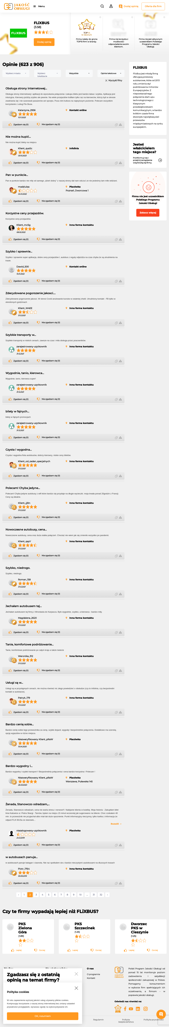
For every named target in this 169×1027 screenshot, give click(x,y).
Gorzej (42, 950)
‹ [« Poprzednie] (18, 894)
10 (80, 894)
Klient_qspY (24, 541)
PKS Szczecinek (85, 926)
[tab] (98, 969)
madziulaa (23, 186)
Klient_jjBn (24, 503)
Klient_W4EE (25, 308)
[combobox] (15, 73)
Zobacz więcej (148, 212)
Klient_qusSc (25, 148)
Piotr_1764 (24, 868)
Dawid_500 (22, 266)
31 (94, 894)
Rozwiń (115, 824)
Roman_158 (24, 579)
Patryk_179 (24, 697)
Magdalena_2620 (27, 618)
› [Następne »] (107, 894)
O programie (93, 974)
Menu (41, 6)
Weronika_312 (25, 656)
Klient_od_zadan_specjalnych (34, 461)
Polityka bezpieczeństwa (126, 1020)
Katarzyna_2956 (27, 110)
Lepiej (18, 950)
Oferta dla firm (153, 6)
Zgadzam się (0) (20, 124)
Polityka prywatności (154, 1019)
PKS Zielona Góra (25, 928)
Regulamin (98, 1019)
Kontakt (91, 978)
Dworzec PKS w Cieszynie (139, 928)
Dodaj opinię (131, 6)
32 (101, 894)
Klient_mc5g (23, 225)
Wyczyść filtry (115, 81)
